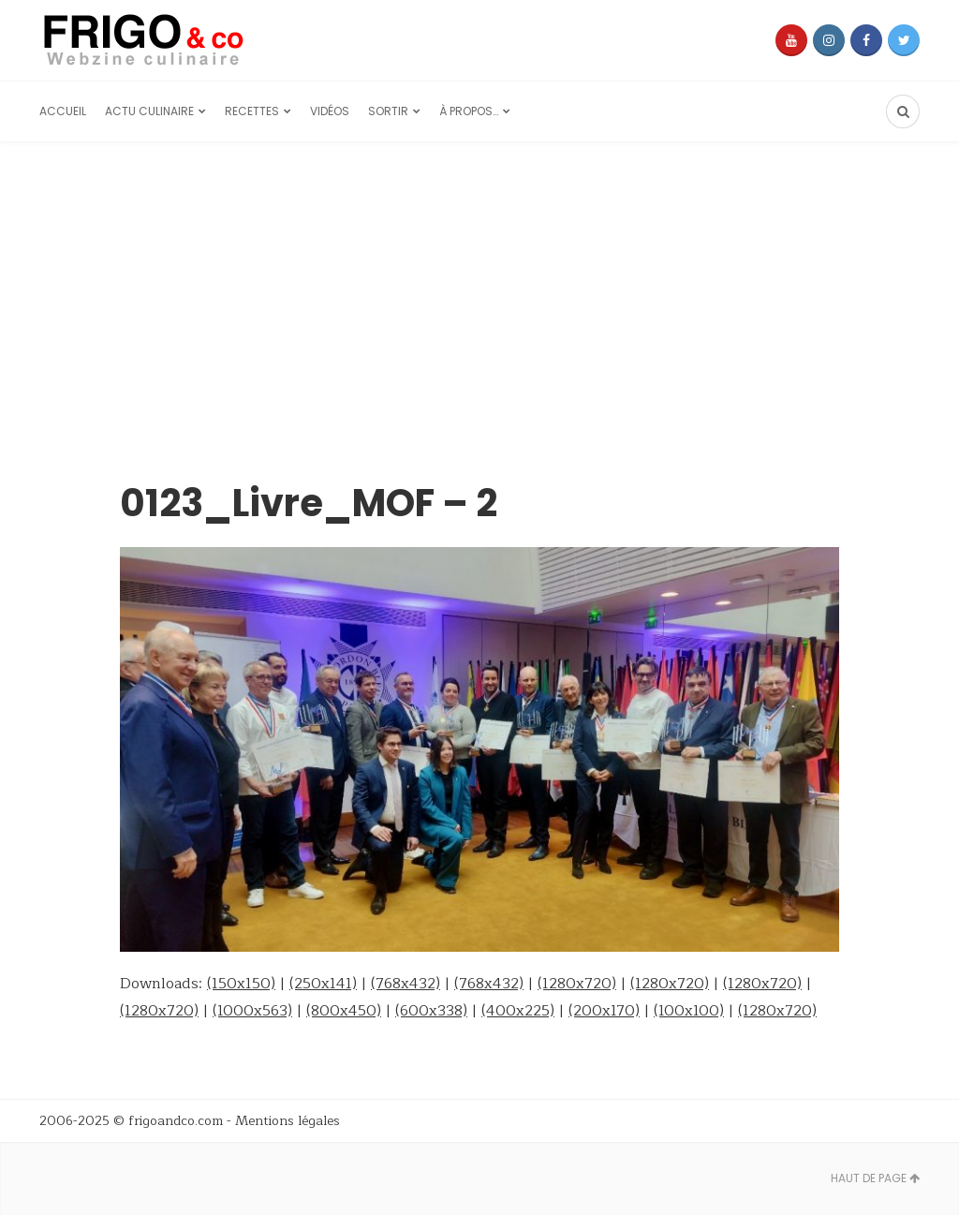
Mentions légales (287, 1121)
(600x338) (431, 1011)
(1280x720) (577, 983)
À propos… (468, 111)
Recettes (252, 111)
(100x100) (689, 1011)
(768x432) (405, 983)
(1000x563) (252, 1011)
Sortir (388, 111)
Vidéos (329, 111)
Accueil (62, 111)
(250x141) (323, 983)
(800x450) (343, 1011)
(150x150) (241, 983)
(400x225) (517, 1011)
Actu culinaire (149, 111)
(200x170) (604, 1011)
